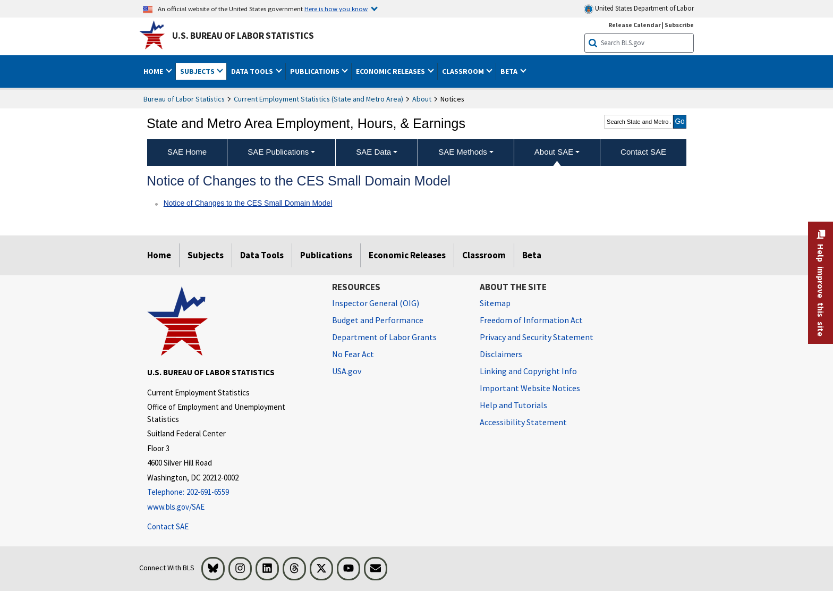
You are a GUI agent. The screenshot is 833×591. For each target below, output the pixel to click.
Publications (326, 255)
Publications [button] (315, 71)
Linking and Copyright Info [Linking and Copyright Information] (528, 371)
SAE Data (373, 151)
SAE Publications (278, 151)
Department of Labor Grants (384, 337)
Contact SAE (168, 526)
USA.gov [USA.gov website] (346, 371)
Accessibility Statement (523, 422)
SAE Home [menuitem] (187, 151)
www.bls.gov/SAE (176, 507)
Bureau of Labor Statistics (184, 99)
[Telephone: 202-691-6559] (231, 492)
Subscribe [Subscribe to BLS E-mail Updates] (679, 25)
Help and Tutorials (513, 405)
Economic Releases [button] (391, 71)
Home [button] (154, 71)
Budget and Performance (377, 320)
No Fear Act (353, 354)
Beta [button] (509, 71)
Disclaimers (501, 354)
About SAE (553, 151)
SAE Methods (462, 151)
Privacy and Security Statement (536, 337)
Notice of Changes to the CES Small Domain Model (248, 203)
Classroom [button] (464, 71)
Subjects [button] (198, 71)
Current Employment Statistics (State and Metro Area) (318, 99)
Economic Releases (407, 255)
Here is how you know (336, 8)
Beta (531, 255)
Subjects (206, 255)
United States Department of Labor (639, 9)
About (421, 99)
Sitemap (495, 303)
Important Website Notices (530, 388)
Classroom (484, 255)
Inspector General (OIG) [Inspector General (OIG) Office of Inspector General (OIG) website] (375, 303)
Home (159, 255)
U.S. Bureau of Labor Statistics (243, 35)
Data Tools (262, 255)
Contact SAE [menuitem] (643, 151)
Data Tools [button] (253, 71)
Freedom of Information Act (531, 320)
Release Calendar (634, 25)
